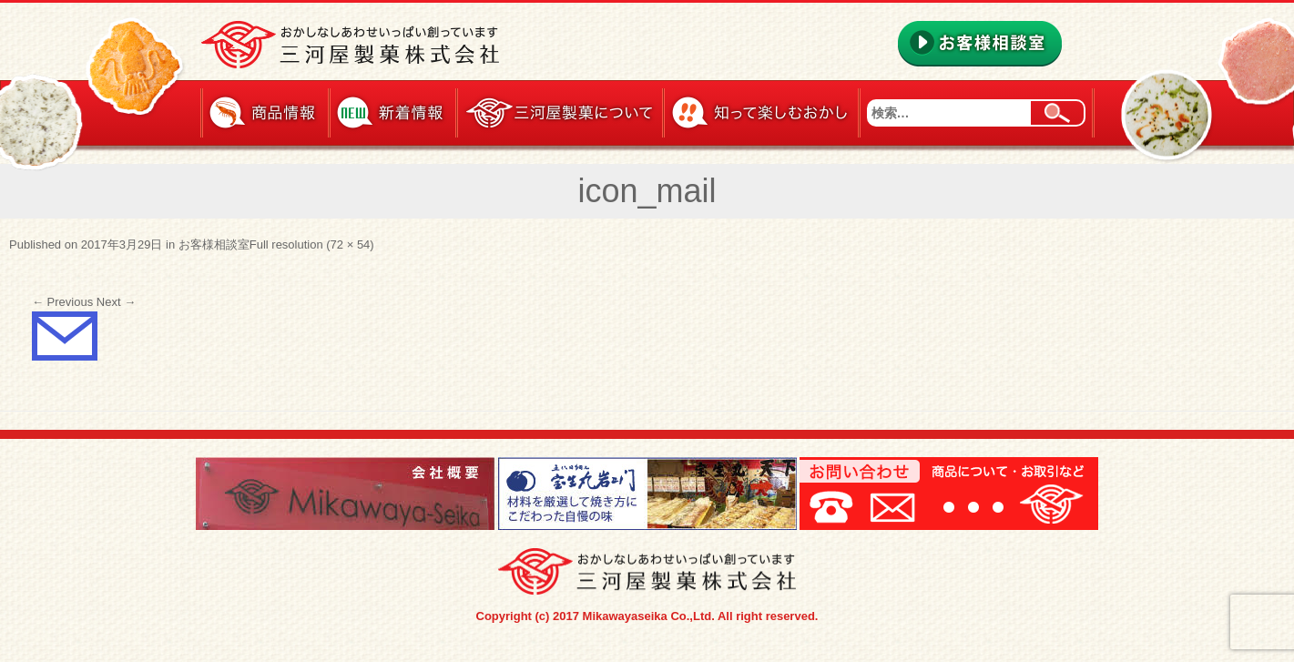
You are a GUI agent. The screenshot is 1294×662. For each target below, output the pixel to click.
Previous (62, 302)
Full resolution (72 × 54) (312, 244)
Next (116, 302)
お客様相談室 (214, 244)
